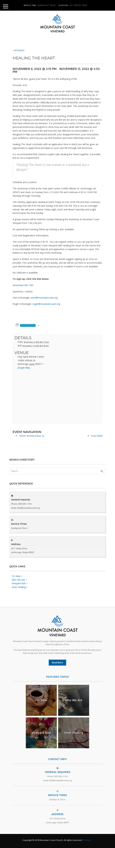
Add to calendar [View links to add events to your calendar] (28, 325)
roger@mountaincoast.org (46, 303)
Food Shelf (96, 435)
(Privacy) (86, 840)
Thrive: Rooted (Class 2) (31, 435)
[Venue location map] (57, 397)
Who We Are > (19, 579)
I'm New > (17, 576)
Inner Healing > (19, 587)
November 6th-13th (23, 285)
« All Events (18, 50)
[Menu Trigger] (5, 6)
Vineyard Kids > (20, 583)
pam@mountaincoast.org (44, 297)
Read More (57, 662)
